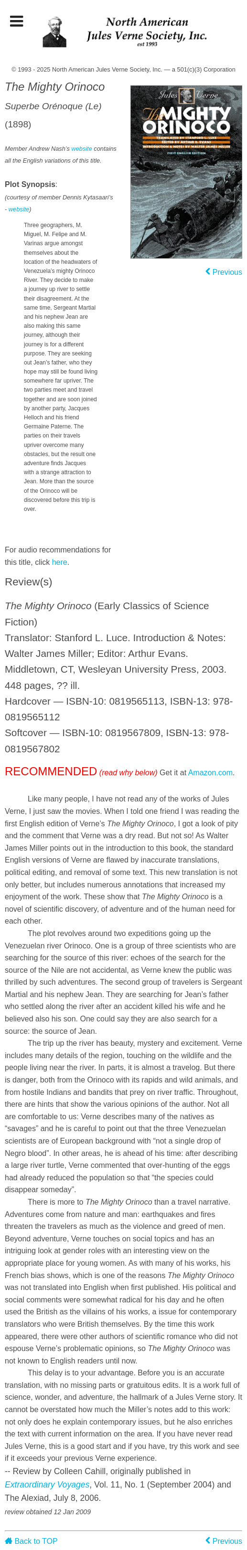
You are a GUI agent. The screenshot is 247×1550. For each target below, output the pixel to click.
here (59, 562)
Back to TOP (31, 1541)
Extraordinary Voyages (47, 1484)
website (81, 148)
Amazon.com (210, 773)
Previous (223, 272)
